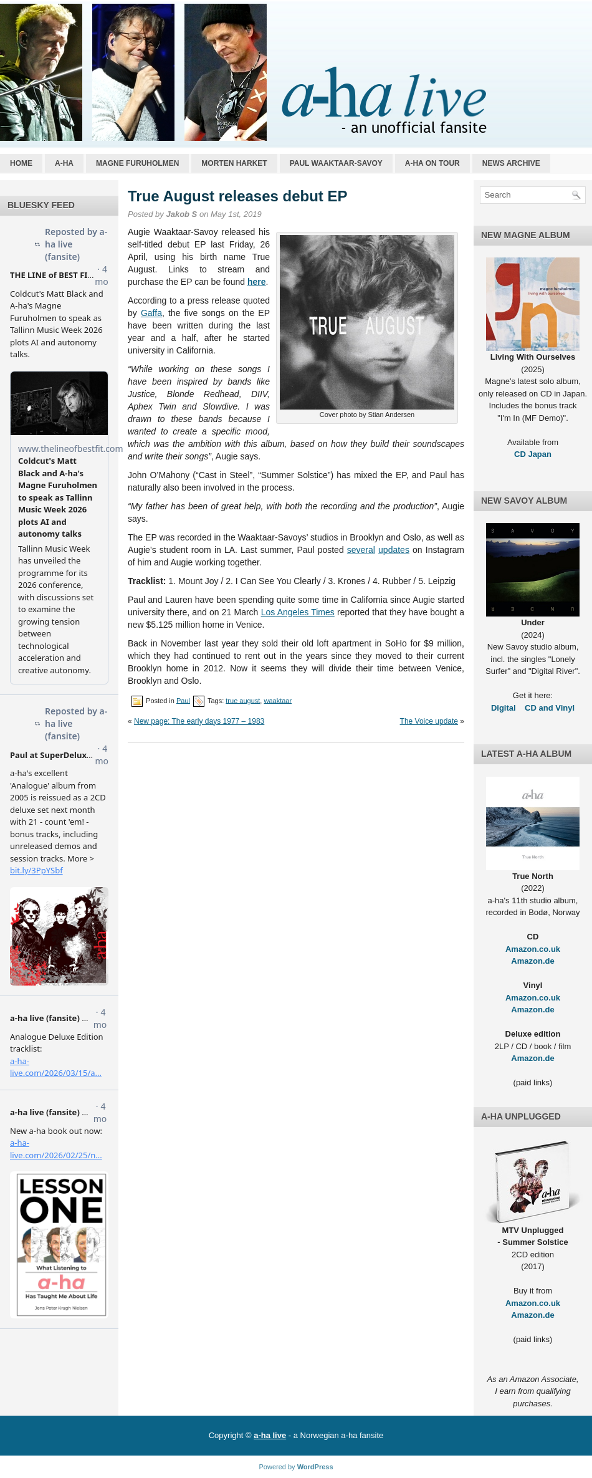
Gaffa (151, 313)
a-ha (64, 163)
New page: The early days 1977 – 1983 (199, 721)
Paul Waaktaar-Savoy (336, 163)
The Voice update (429, 721)
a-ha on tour (432, 163)
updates (393, 550)
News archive (511, 163)
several (361, 550)
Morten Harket (234, 163)
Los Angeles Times (298, 612)
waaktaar (278, 700)
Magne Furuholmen (137, 163)
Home (21, 163)
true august (243, 700)
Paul (183, 700)
